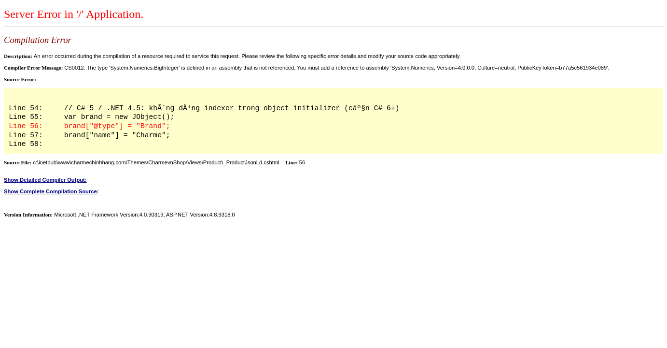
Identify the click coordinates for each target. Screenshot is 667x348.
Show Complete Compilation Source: (51, 191)
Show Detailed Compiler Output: (45, 180)
